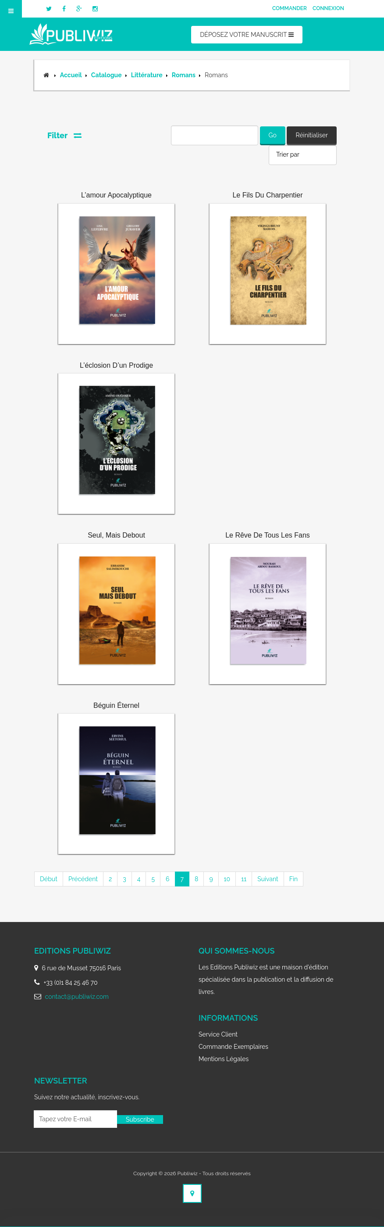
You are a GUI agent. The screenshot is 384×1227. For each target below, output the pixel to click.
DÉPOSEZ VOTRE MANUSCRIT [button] (246, 34)
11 (243, 879)
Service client (218, 1034)
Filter (64, 135)
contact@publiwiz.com (77, 996)
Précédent (83, 879)
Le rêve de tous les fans (267, 535)
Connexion (328, 8)
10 (227, 879)
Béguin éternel (116, 705)
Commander (289, 8)
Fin (293, 879)
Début (48, 879)
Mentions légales (224, 1058)
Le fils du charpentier (267, 195)
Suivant (267, 879)
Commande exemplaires (233, 1046)
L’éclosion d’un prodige (116, 365)
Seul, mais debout (116, 535)
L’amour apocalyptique (116, 195)
